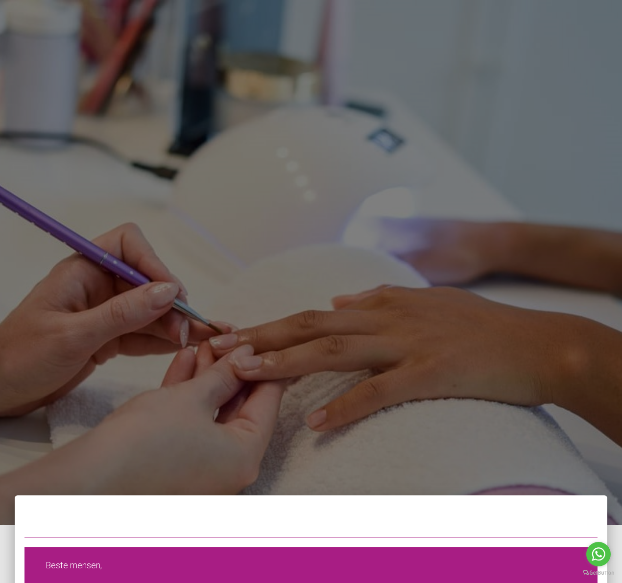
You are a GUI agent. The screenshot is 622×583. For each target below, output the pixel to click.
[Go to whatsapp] (598, 554)
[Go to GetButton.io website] (598, 573)
